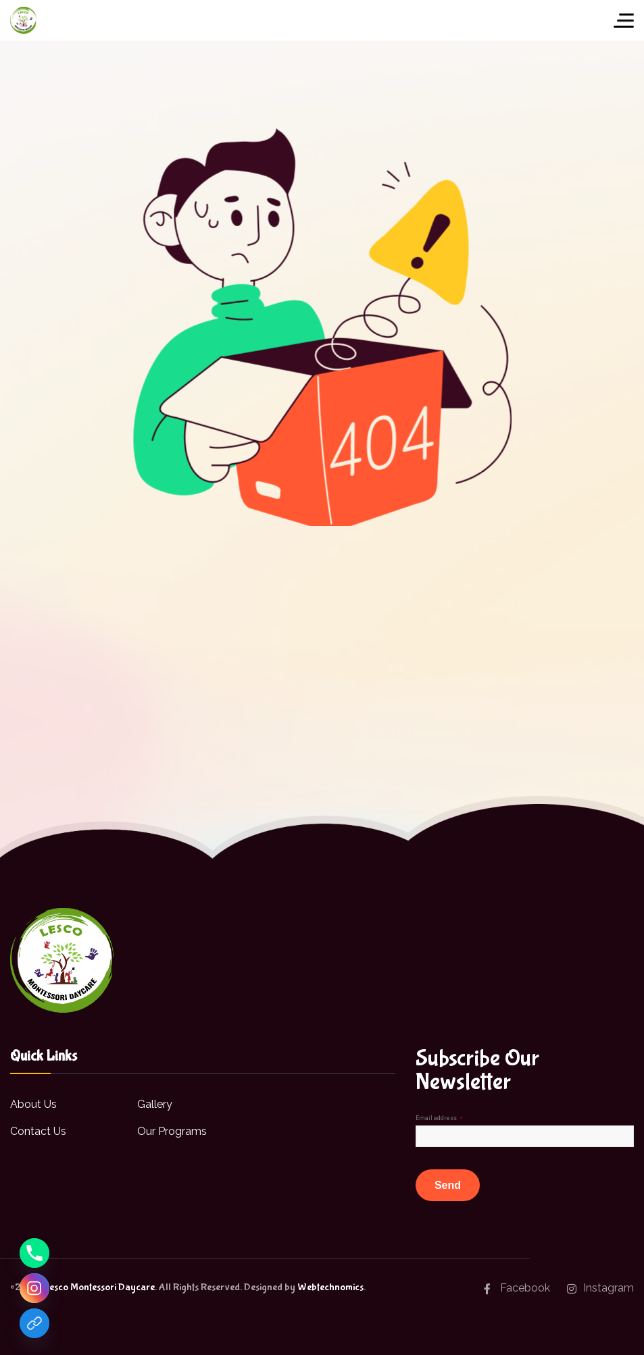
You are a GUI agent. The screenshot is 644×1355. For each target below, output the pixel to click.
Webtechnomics (330, 1287)
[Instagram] (34, 1288)
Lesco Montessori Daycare (99, 1287)
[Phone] (34, 1253)
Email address (439, 1118)
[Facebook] (34, 1323)
